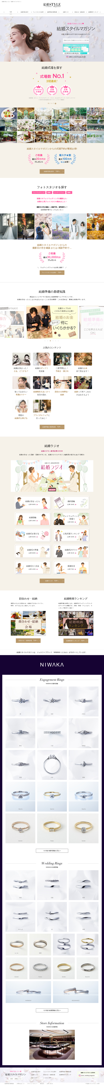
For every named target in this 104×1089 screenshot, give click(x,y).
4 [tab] (53, 341)
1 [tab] (45, 341)
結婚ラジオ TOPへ (52, 581)
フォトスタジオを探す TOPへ (52, 272)
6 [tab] (59, 341)
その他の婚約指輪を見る (51, 850)
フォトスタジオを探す (49, 1071)
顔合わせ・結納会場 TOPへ (28, 640)
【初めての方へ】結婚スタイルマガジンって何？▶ (76, 40)
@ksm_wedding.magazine (88, 1075)
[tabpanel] (52, 322)
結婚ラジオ (34, 1074)
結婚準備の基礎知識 (65, 1071)
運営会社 (42, 1083)
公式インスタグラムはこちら (77, 56)
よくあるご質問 (47, 1077)
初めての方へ (34, 1077)
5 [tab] (56, 341)
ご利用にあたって (20, 1083)
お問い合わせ (50, 1083)
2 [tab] (48, 341)
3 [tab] (51, 341)
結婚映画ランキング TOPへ (75, 640)
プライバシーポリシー (32, 1083)
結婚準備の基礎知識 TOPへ (52, 427)
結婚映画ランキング (65, 1074)
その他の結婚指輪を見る (51, 1010)
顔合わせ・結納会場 (49, 1074)
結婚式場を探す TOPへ (52, 171)
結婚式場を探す (36, 1071)
